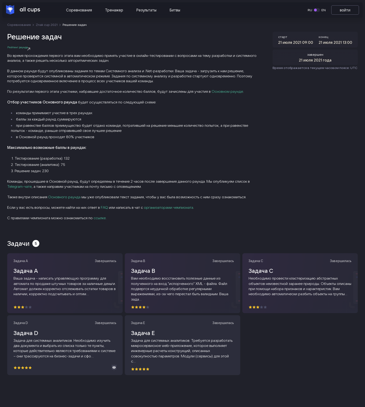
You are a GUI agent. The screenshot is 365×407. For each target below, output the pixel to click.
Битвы (174, 10)
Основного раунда (64, 200)
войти (345, 10)
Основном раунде (227, 95)
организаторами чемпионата (168, 211)
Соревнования (79, 10)
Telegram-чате (19, 190)
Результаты (146, 10)
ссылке (100, 221)
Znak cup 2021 (47, 26)
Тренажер (114, 10)
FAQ (104, 211)
